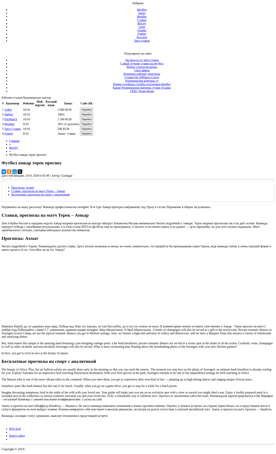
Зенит (141, 13)
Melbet (8, 114)
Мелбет (142, 9)
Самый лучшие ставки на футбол (141, 63)
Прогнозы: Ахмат (22, 187)
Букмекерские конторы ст (142, 80)
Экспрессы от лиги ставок (142, 60)
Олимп (141, 30)
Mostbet (9, 124)
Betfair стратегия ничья (142, 67)
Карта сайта (17, 435)
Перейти (86, 109)
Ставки (142, 20)
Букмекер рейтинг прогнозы (141, 73)
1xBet (8, 109)
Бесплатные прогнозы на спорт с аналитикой (40, 194)
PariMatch (10, 119)
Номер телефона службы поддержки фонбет (142, 84)
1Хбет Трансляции (142, 91)
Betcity (141, 23)
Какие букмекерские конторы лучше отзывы (142, 87)
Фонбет (142, 16)
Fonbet (142, 33)
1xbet (141, 27)
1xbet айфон (142, 70)
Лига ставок (142, 40)
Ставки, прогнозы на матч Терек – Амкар (38, 191)
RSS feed (15, 428)
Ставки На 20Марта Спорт (142, 77)
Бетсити (142, 37)
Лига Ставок (12, 128)
